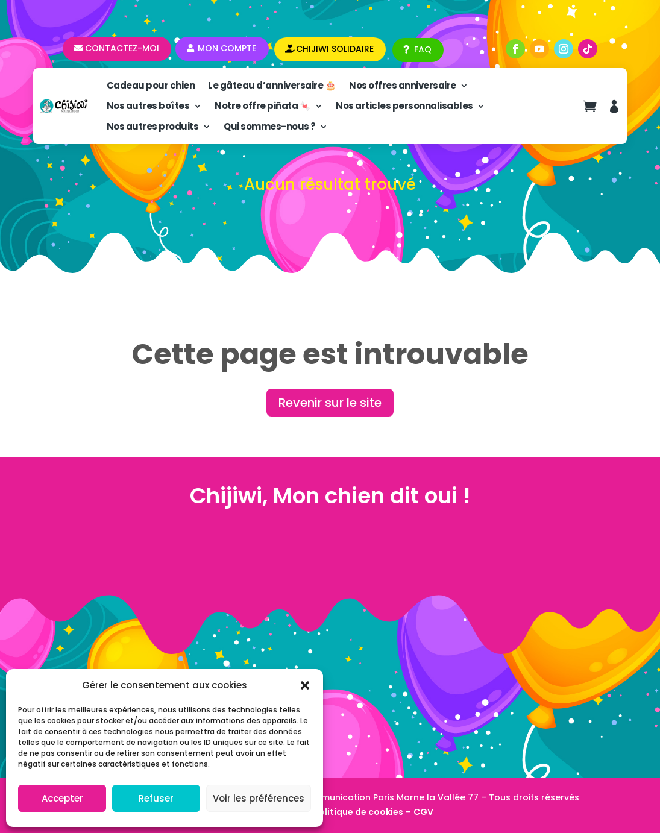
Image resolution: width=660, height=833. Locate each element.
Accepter (62, 798)
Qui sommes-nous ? (270, 126)
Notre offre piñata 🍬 (262, 105)
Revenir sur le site (330, 402)
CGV (423, 812)
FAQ (423, 49)
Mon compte (227, 48)
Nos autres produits (153, 126)
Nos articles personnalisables (404, 105)
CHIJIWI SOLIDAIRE (335, 49)
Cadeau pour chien (151, 85)
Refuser (156, 798)
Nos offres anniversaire (402, 85)
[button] (305, 685)
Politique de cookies (358, 812)
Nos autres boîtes (148, 105)
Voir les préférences (258, 798)
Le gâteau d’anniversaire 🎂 (272, 85)
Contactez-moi (122, 48)
